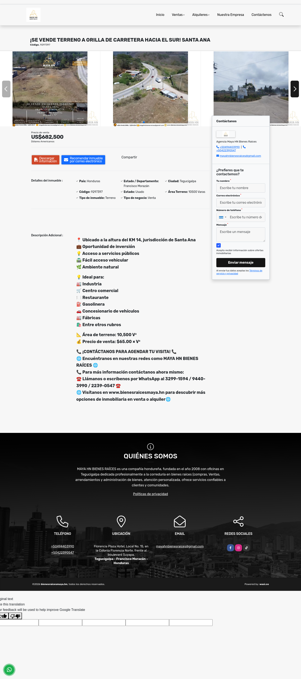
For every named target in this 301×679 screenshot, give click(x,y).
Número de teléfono (229, 210)
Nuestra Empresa (230, 15)
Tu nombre (223, 180)
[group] (50, 88)
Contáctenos (261, 15)
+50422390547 (226, 150)
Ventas (177, 15)
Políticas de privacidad (150, 494)
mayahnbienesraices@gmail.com (240, 155)
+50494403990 (230, 147)
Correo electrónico (228, 195)
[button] (144, 122)
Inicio (160, 15)
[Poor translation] (15, 616)
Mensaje (222, 224)
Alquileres (200, 15)
